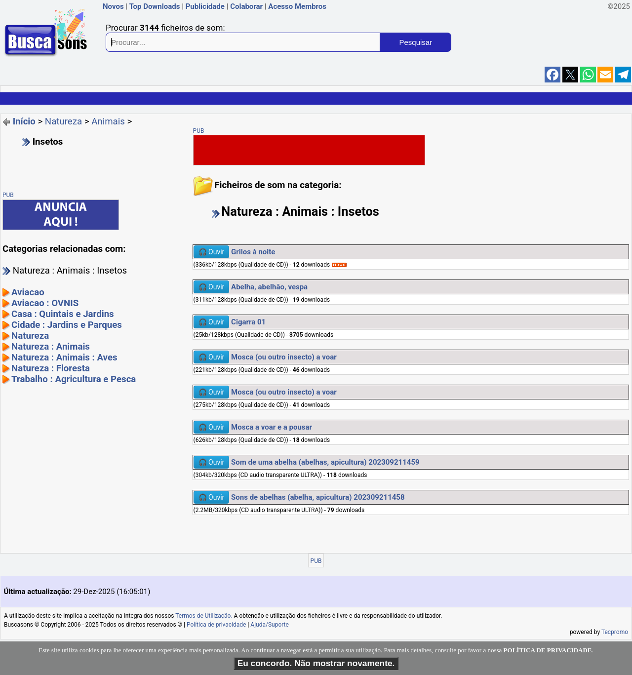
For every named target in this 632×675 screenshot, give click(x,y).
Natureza (63, 121)
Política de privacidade (216, 624)
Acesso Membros (297, 6)
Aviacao (27, 292)
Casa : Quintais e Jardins (62, 314)
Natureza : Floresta (50, 368)
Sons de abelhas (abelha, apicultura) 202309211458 (317, 497)
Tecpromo (614, 632)
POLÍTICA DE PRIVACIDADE (548, 650)
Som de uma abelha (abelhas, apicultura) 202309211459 (325, 462)
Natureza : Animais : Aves (64, 357)
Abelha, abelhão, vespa (269, 286)
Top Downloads (154, 6)
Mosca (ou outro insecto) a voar (284, 357)
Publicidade (205, 6)
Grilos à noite (253, 251)
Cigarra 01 (248, 322)
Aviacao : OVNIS (45, 303)
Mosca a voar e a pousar (271, 427)
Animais (108, 121)
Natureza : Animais (50, 346)
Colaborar (246, 6)
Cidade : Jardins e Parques (66, 324)
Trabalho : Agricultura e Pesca (73, 379)
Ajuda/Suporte (269, 624)
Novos (113, 6)
